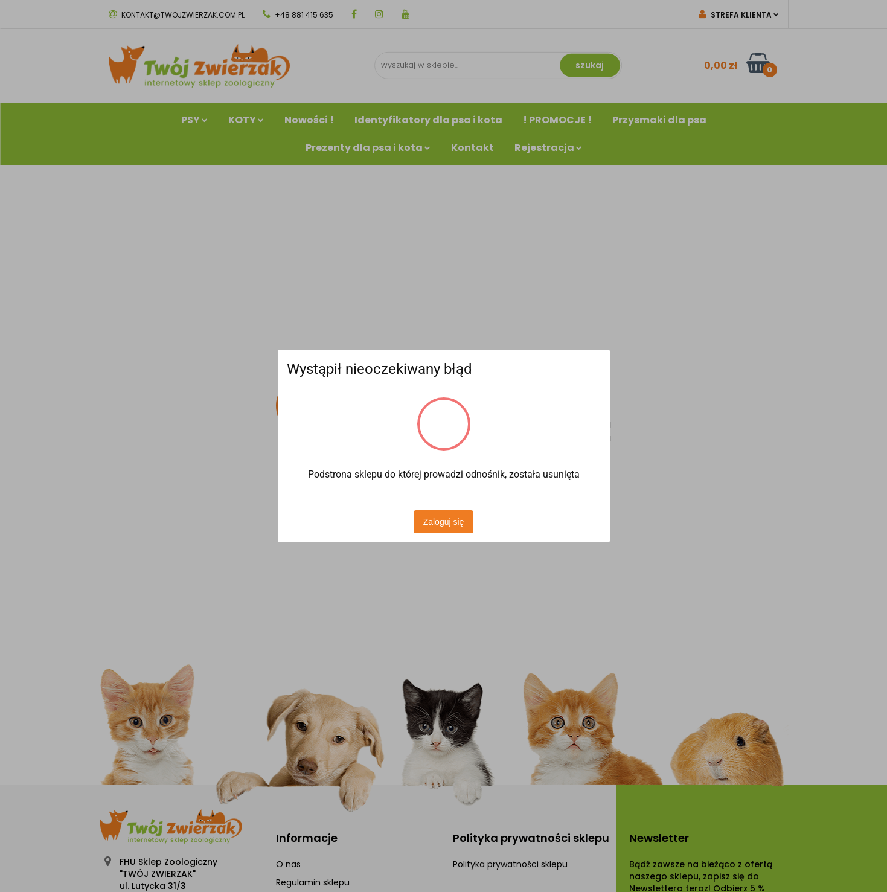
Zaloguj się (443, 522)
